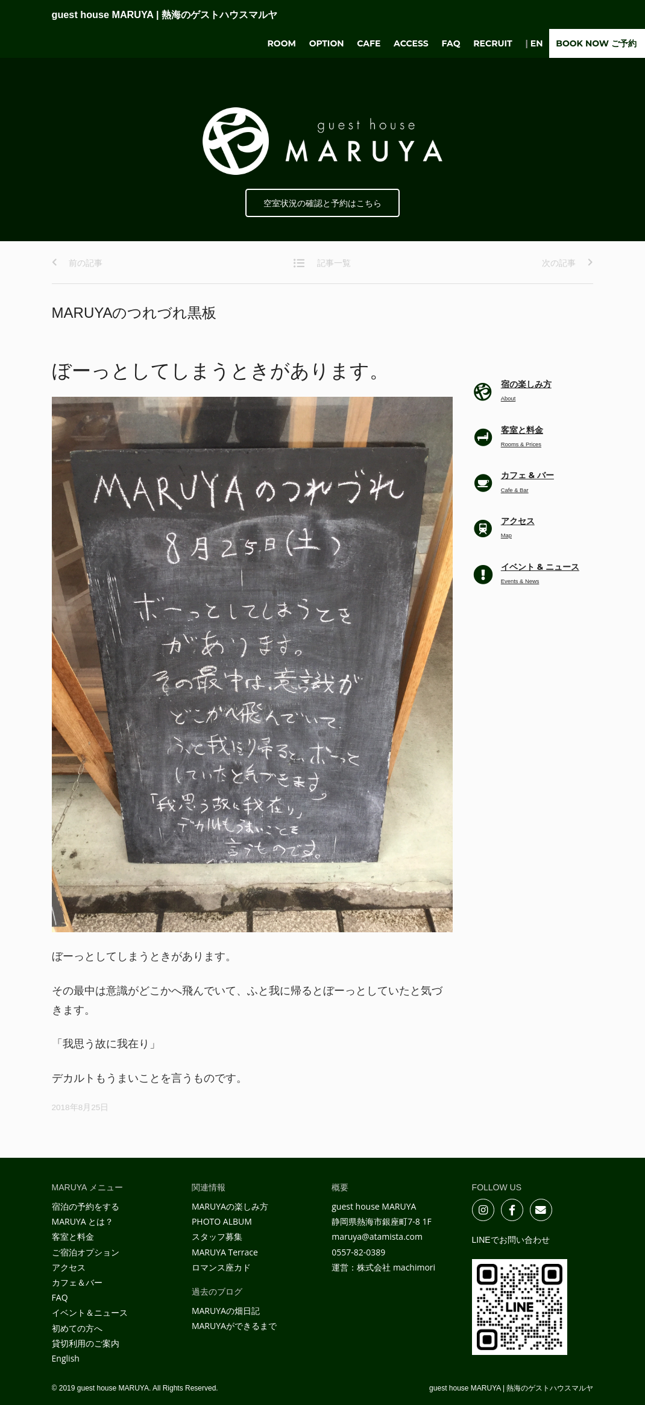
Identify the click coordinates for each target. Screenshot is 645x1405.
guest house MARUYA (164, 14)
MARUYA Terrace (225, 1252)
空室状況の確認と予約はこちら (322, 203)
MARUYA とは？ (83, 1221)
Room (282, 43)
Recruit (492, 43)
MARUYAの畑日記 (226, 1310)
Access (411, 43)
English (66, 1358)
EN (536, 43)
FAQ (451, 43)
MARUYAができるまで (234, 1325)
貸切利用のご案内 (85, 1343)
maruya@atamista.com (377, 1236)
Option (326, 43)
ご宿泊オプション (85, 1252)
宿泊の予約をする (85, 1206)
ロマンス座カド (221, 1267)
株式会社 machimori (396, 1267)
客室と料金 (73, 1236)
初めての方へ (77, 1328)
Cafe (368, 43)
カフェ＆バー (77, 1282)
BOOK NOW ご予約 (596, 43)
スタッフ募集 (217, 1236)
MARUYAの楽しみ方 (230, 1206)
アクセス (69, 1267)
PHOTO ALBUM (222, 1221)
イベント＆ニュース (90, 1312)
